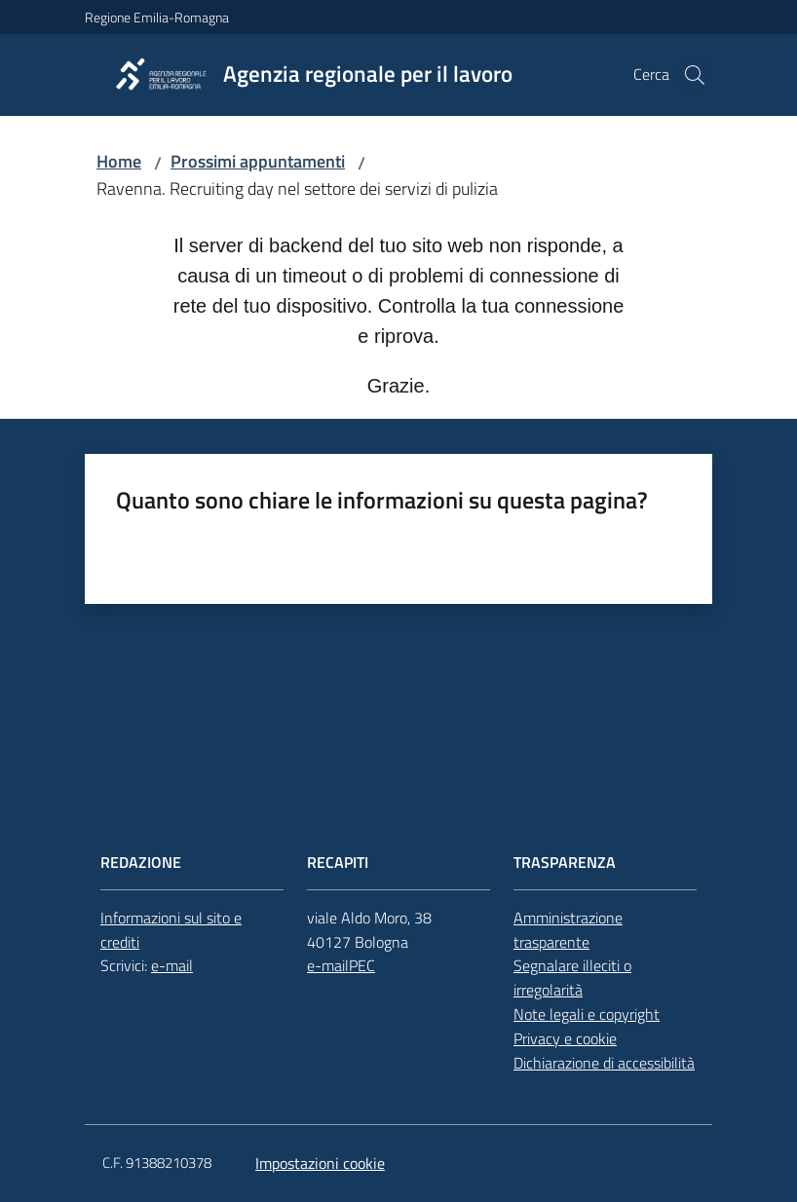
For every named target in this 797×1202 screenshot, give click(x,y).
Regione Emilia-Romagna (157, 17)
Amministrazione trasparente (568, 930)
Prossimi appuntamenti (258, 161)
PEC (362, 965)
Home (118, 161)
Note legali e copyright (586, 1014)
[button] (694, 75)
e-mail (172, 965)
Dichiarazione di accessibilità (604, 1062)
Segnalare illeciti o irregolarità (572, 977)
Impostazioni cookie (320, 1163)
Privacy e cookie (565, 1038)
